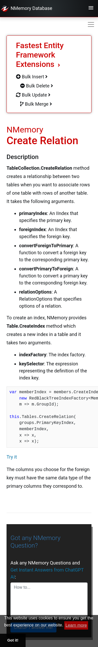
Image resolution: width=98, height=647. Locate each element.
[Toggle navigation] (91, 9)
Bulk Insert (32, 76)
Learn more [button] (76, 625)
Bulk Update (33, 95)
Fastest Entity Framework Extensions (40, 55)
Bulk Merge (36, 104)
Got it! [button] (12, 640)
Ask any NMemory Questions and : (47, 570)
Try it (12, 457)
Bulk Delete (36, 85)
